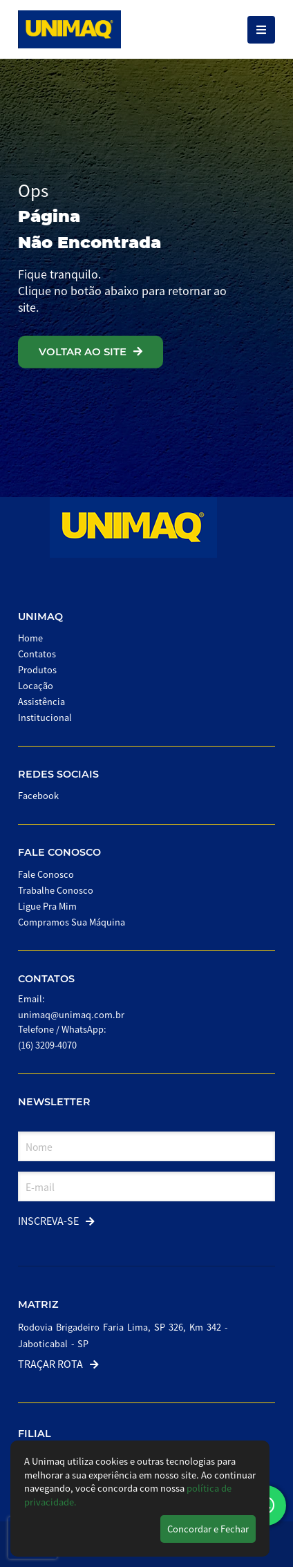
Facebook (38, 795)
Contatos (37, 653)
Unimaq (40, 616)
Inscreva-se (56, 1220)
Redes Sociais (58, 774)
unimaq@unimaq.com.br (71, 1014)
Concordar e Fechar (208, 1528)
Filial (34, 1433)
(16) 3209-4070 (47, 1044)
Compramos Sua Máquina (71, 921)
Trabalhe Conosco (55, 890)
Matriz (38, 1304)
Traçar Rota (58, 1363)
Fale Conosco (59, 852)
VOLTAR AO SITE (90, 351)
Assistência (41, 701)
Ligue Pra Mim (47, 905)
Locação (35, 685)
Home (30, 637)
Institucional (45, 717)
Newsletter (54, 1102)
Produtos (37, 669)
